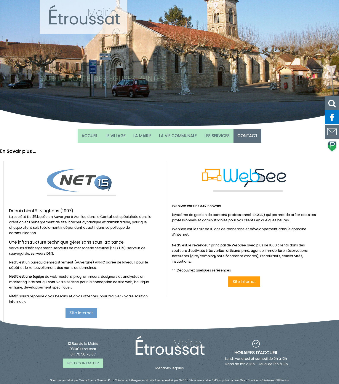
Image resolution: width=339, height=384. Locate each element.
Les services (217, 136)
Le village (116, 136)
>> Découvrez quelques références (201, 270)
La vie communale (178, 136)
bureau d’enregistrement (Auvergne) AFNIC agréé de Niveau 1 (82, 262)
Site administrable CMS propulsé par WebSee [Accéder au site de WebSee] (217, 380)
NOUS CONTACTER (83, 363)
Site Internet (81, 313)
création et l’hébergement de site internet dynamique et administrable (69, 222)
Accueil (90, 136)
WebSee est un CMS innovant (197, 205)
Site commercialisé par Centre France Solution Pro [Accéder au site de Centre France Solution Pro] (81, 380)
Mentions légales (169, 368)
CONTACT (247, 136)
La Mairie (142, 136)
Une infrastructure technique (38, 242)
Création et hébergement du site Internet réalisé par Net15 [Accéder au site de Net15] (150, 380)
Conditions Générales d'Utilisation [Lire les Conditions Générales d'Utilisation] (268, 380)
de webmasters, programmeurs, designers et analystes (74, 276)
